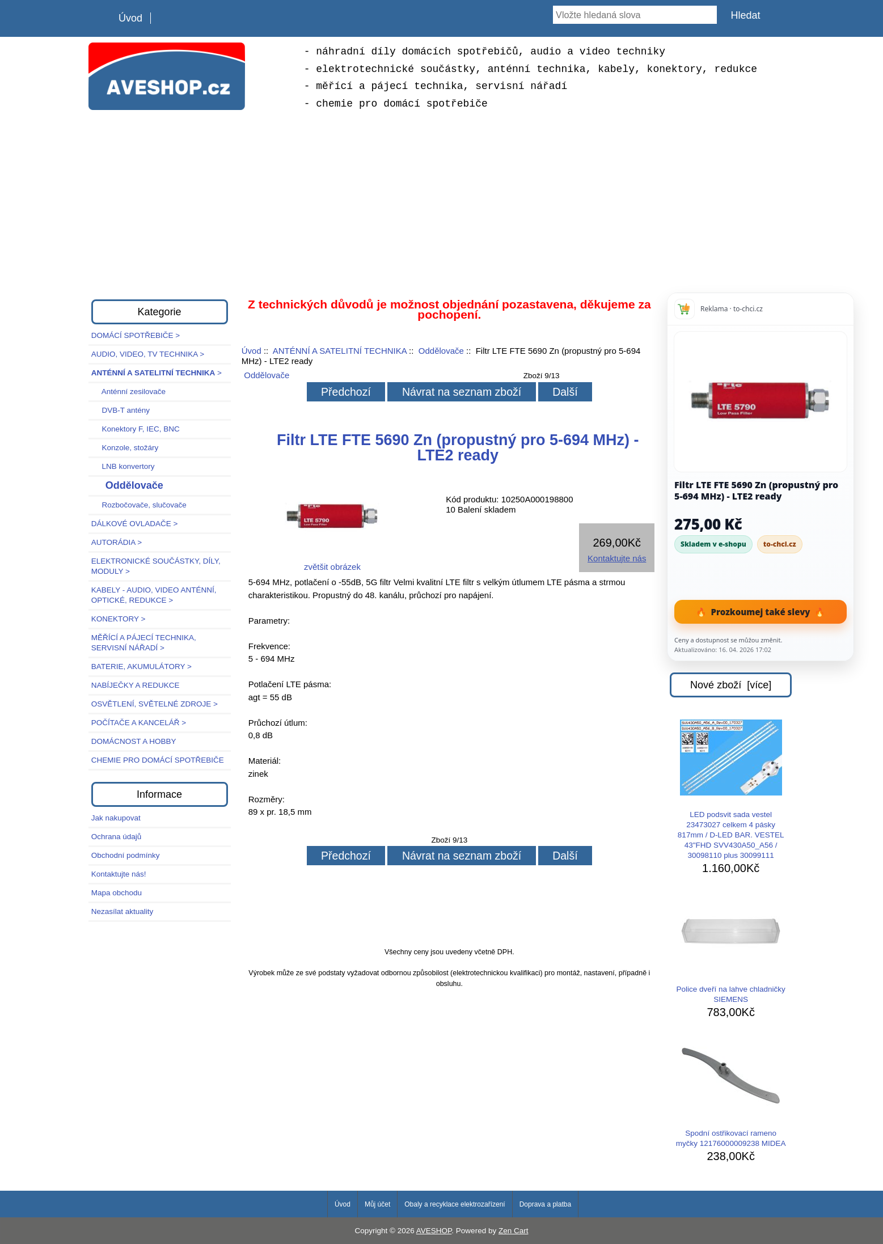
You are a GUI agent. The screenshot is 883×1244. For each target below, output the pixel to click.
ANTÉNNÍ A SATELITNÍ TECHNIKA (340, 351)
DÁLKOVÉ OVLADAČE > (134, 523)
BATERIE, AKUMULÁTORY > (141, 666)
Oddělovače (441, 351)
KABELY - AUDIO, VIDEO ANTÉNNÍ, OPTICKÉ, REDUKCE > (154, 595)
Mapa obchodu (116, 892)
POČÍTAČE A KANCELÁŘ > (138, 722)
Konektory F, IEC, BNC (135, 429)
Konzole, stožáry (125, 447)
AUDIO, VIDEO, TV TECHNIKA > (147, 354)
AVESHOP (434, 1230)
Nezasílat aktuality (122, 911)
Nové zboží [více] (730, 685)
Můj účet (377, 1204)
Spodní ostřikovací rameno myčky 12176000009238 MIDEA (731, 1093)
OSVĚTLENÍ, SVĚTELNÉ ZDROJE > (154, 704)
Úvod (130, 18)
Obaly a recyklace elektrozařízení (454, 1204)
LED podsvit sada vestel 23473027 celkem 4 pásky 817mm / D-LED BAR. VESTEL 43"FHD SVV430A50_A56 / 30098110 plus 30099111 (731, 790)
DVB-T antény (120, 410)
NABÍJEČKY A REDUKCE (135, 685)
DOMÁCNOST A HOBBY (133, 741)
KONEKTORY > (118, 619)
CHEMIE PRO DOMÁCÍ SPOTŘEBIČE (157, 760)
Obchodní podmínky (125, 855)
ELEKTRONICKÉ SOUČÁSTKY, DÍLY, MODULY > (156, 566)
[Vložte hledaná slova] (634, 15)
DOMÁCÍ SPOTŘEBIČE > (135, 335)
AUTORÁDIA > (116, 542)
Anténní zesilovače (128, 391)
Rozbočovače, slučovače (139, 505)
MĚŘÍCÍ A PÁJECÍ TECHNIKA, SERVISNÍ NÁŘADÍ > (143, 642)
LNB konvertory (123, 466)
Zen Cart (513, 1230)
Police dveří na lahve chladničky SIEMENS (731, 949)
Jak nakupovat (116, 818)
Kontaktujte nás (617, 558)
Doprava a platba (545, 1204)
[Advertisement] (442, 203)
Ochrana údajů (116, 836)
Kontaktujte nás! (118, 874)
